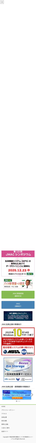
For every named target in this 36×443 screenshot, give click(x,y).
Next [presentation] (32, 395)
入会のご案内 (5, 428)
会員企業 (4, 417)
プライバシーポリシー (8, 410)
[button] (16, 401)
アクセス (4, 414)
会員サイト (4, 431)
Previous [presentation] (3, 395)
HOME (3, 406)
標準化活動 (4, 424)
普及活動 (4, 421)
